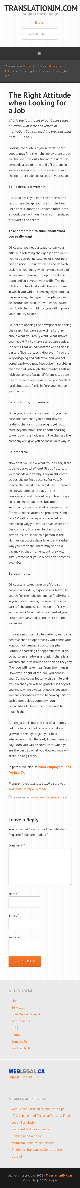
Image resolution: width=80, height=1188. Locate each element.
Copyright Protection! (24, 1077)
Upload (17, 1156)
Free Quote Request (26, 1014)
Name (14, 894)
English (40, 22)
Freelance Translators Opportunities (37, 1149)
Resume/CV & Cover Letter (31, 1129)
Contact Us (20, 1041)
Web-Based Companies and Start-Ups (38, 1109)
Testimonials (21, 1021)
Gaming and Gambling (27, 1136)
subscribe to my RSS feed (27, 789)
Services (17, 1007)
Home (16, 1000)
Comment (17, 845)
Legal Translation (24, 1122)
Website (14, 937)
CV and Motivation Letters (49, 797)
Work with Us (21, 1048)
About (16, 1034)
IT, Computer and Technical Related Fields (41, 1115)
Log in (53, 1180)
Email (14, 915)
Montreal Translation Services (33, 1143)
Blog (15, 1028)
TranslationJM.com (41, 8)
